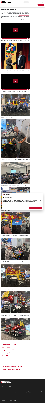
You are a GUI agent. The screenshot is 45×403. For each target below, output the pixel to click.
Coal (1, 392)
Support (27, 389)
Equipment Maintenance (28, 391)
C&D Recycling (2, 393)
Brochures (14, 391)
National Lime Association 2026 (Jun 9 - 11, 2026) (7, 358)
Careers (30, 2)
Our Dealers (38, 2)
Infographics (14, 394)
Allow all (35, 207)
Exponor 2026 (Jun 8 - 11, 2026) (5, 355)
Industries (3, 389)
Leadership (41, 392)
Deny (9, 207)
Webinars (14, 398)
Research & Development (29, 398)
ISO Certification (42, 393)
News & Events (34, 2)
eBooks (14, 393)
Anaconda (26, 16)
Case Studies (14, 392)
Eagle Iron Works (22, 16)
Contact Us (41, 4)
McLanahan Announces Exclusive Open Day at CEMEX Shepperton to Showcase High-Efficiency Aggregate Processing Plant (21, 364)
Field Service (27, 393)
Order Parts (27, 394)
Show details (38, 205)
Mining (1, 398)
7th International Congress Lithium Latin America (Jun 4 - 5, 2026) (10, 353)
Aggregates (2, 391)
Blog (41, 2)
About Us (41, 389)
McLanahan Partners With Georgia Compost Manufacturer (12, 366)
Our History (41, 391)
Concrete (2, 394)
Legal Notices (11, 400)
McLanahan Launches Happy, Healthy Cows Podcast (11, 369)
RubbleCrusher (3, 17)
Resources (15, 389)
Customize (22, 207)
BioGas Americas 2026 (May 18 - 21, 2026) (6, 348)
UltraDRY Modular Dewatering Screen (24, 15)
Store (7, 400)
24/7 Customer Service (28, 392)
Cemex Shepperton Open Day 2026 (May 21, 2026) (8, 350)
